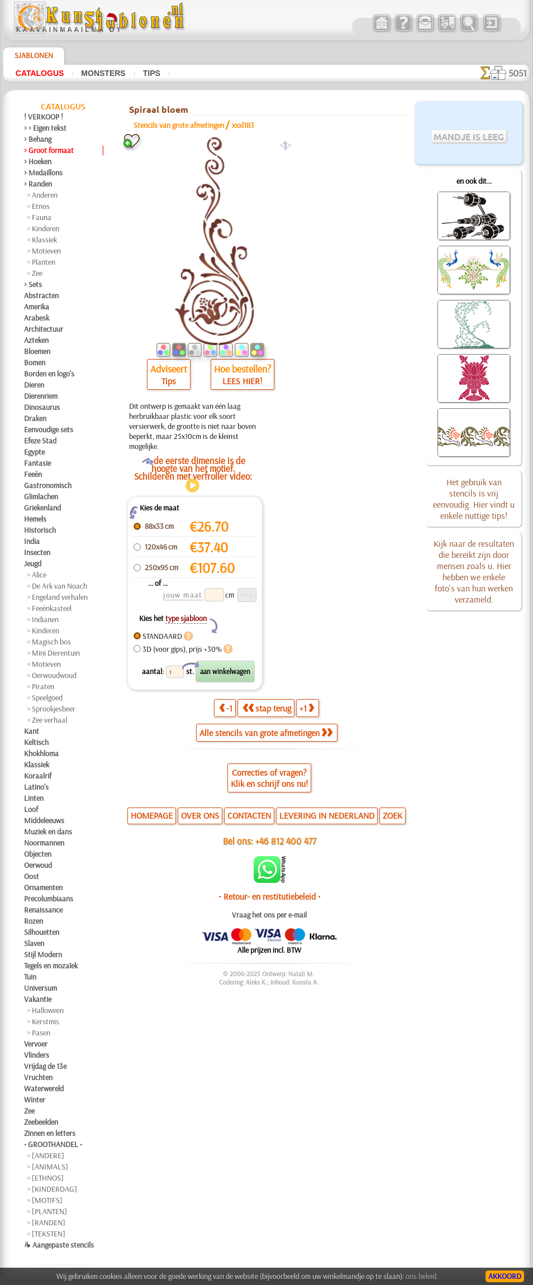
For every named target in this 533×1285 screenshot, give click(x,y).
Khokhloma (41, 753)
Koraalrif (37, 776)
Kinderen (45, 228)
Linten (34, 798)
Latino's (36, 787)
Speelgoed (47, 697)
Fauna (41, 217)
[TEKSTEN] (48, 1234)
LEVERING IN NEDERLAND (326, 815)
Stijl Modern (43, 954)
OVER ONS (200, 815)
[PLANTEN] (49, 1211)
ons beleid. (422, 1276)
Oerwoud (38, 865)
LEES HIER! (242, 380)
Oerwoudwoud (54, 675)
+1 (306, 708)
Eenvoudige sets (48, 429)
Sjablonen (34, 55)
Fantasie (37, 463)
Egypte (34, 452)
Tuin (30, 977)
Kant (31, 731)
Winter (34, 1100)
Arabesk (36, 318)
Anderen (45, 195)
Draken (35, 418)
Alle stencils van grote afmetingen (265, 732)
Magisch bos (51, 642)
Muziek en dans (48, 832)
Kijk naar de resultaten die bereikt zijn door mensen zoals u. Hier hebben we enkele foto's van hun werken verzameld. (474, 571)
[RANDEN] (48, 1222)
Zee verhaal (49, 720)
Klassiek (44, 240)
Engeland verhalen (60, 597)
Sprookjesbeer (53, 709)
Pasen (41, 1033)
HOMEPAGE (152, 815)
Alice (39, 575)
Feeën (33, 474)
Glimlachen (41, 496)
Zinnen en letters (49, 1133)
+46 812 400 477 (285, 841)
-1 (225, 708)
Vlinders (36, 1055)
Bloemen (37, 351)
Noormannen (44, 843)
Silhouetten (41, 932)
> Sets (33, 284)
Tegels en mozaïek (51, 966)
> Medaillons (43, 173)
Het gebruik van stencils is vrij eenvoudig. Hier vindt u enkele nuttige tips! (474, 498)
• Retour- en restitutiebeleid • (269, 896)
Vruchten (38, 1077)
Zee (37, 273)
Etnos (41, 206)
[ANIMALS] (50, 1167)
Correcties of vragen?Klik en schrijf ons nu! (269, 778)
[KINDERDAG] (54, 1189)
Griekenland (42, 508)
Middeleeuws (44, 820)
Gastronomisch (48, 485)
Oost (31, 876)
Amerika (36, 307)
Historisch (40, 530)
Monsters (103, 73)
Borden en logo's (49, 374)
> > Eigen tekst (45, 128)
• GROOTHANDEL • (53, 1144)
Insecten (37, 552)
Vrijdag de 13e (45, 1066)
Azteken (36, 340)
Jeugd (32, 563)
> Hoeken (37, 161)
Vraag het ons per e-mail (269, 915)
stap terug (266, 708)
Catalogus (40, 73)
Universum (40, 988)
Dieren (34, 385)
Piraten (43, 686)
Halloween (48, 1010)
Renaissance (43, 910)
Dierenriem (41, 396)
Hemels (35, 519)
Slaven (34, 943)
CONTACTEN (249, 815)
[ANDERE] (48, 1155)
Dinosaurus (42, 407)
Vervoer (35, 1044)
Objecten (37, 854)
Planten (43, 262)
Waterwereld (44, 1088)
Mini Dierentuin (56, 653)
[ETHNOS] (48, 1178)
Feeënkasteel (52, 608)
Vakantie (37, 999)
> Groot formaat (49, 150)
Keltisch (36, 742)
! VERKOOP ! (43, 117)
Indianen (45, 619)
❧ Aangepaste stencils (59, 1245)
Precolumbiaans (48, 899)
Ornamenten (43, 887)
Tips (151, 73)
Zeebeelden (41, 1122)
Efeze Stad (40, 441)
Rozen (33, 921)
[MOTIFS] (47, 1200)
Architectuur (43, 329)
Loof (31, 809)
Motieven (46, 251)
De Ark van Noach (59, 586)
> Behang (37, 139)
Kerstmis (45, 1021)
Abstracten (41, 295)
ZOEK (392, 815)
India (32, 541)
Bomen (34, 362)
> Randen (38, 184)
